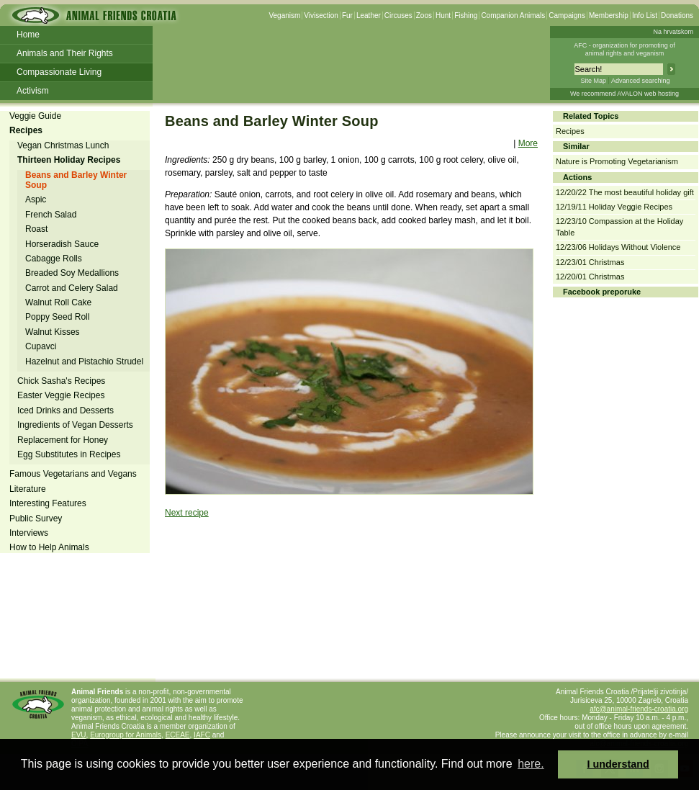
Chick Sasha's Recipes (61, 381)
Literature (27, 489)
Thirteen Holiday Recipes (68, 160)
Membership (608, 15)
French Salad (50, 215)
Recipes (25, 130)
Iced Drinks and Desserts (65, 410)
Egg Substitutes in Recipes (68, 454)
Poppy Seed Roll (57, 317)
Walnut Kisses (52, 332)
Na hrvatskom (673, 31)
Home (28, 35)
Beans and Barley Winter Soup (76, 180)
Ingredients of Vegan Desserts (75, 425)
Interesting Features (47, 503)
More (528, 143)
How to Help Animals (49, 547)
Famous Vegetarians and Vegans (73, 474)
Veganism (284, 15)
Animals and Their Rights (65, 53)
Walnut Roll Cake (58, 302)
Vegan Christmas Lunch (63, 145)
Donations (677, 15)
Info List (644, 15)
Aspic (35, 199)
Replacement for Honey (62, 440)
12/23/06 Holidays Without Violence (618, 247)
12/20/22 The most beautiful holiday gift (625, 192)
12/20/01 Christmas (590, 276)
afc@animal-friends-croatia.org (639, 709)
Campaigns (567, 15)
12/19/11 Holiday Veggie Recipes (614, 206)
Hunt (443, 15)
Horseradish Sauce (62, 244)
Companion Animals (513, 15)
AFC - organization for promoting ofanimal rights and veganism (624, 49)
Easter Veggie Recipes (60, 395)
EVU (78, 735)
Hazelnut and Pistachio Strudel (84, 361)
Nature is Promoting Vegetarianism (617, 161)
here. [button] (531, 764)
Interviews (28, 533)
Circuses (398, 15)
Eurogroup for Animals (125, 735)
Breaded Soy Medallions (72, 273)
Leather (368, 15)
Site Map (593, 80)
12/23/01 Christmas (590, 262)
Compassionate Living (59, 72)
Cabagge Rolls (53, 258)
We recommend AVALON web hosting (624, 93)
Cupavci (40, 346)
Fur (347, 15)
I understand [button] (618, 764)
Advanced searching (640, 80)
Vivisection (321, 15)
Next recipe (187, 513)
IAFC (202, 735)
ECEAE (178, 735)
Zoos (424, 15)
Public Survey (35, 518)
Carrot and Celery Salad (71, 288)
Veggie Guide (35, 116)
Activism (33, 91)
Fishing (465, 15)
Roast (36, 229)
